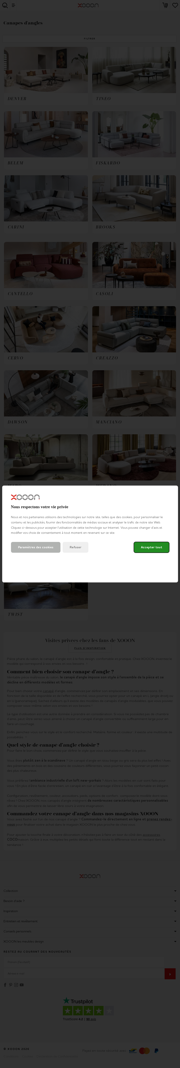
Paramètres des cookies (35, 547)
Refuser (75, 547)
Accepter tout (151, 547)
